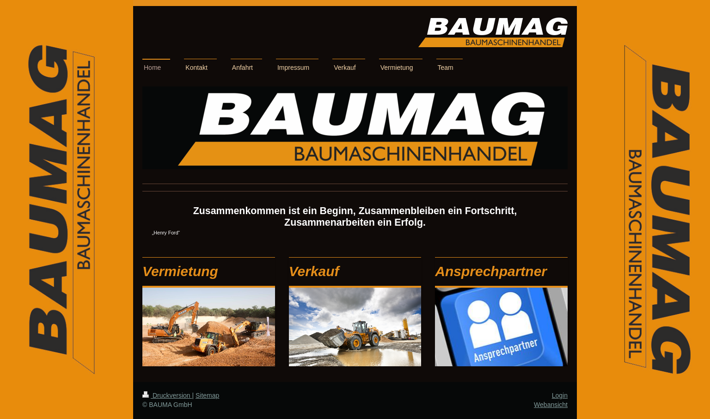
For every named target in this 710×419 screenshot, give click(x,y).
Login (560, 395)
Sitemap (207, 395)
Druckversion (167, 395)
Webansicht (551, 404)
